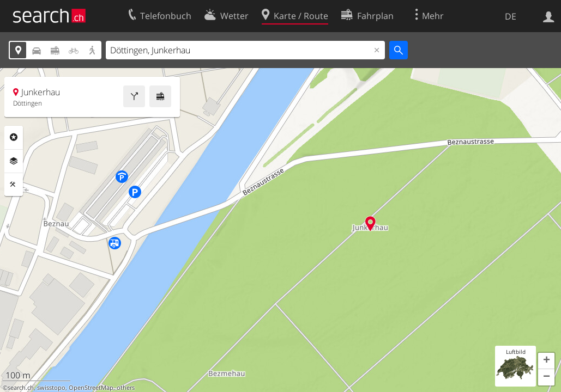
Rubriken (13, 137)
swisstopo (51, 387)
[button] (546, 361)
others (126, 387)
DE (510, 16)
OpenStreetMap (91, 387)
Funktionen (13, 184)
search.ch (21, 387)
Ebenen (13, 161)
